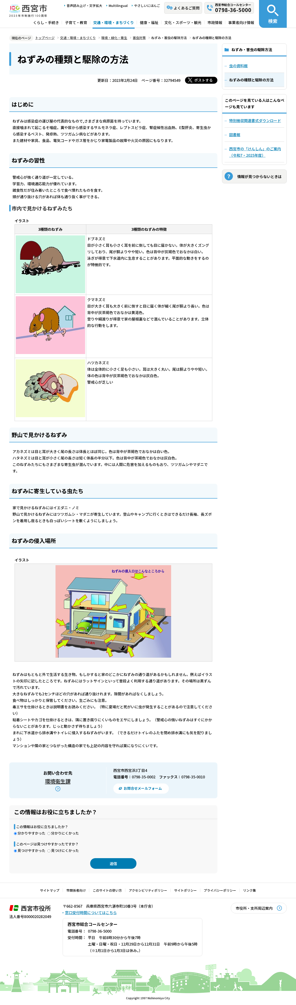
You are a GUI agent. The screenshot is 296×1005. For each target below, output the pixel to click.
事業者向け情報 (241, 22)
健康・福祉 (149, 22)
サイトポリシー (185, 890)
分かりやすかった (31, 833)
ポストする (203, 80)
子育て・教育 (76, 22)
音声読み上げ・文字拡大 (84, 5)
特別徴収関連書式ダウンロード (255, 120)
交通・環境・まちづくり (113, 22)
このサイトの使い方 (107, 890)
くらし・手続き (46, 22)
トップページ (45, 37)
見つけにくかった (65, 850)
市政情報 (214, 22)
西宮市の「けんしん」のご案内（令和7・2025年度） (255, 152)
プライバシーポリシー (220, 890)
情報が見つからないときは (259, 176)
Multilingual (118, 5)
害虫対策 (139, 37)
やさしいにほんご (147, 5)
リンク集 (249, 890)
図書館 (234, 134)
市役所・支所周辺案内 (254, 908)
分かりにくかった (65, 833)
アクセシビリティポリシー (148, 890)
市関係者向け (76, 890)
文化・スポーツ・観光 (182, 22)
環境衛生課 (58, 781)
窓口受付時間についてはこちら (91, 912)
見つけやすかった (31, 850)
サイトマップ (49, 890)
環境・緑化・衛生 (114, 37)
